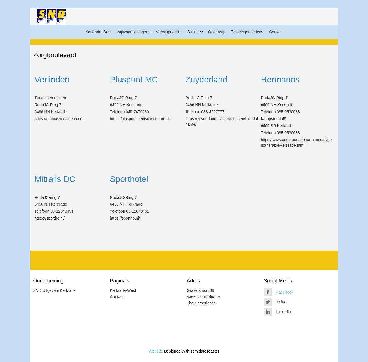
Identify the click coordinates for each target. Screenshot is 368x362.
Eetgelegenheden (246, 32)
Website (156, 351)
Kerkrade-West (98, 32)
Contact (275, 32)
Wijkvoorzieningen (132, 32)
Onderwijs (216, 32)
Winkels (193, 32)
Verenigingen (167, 32)
